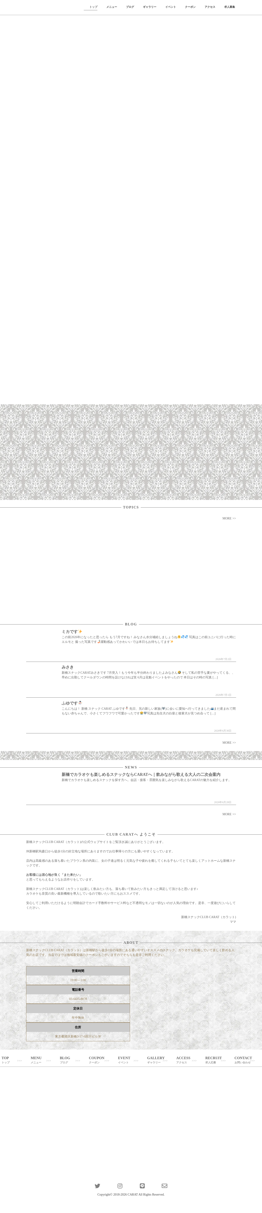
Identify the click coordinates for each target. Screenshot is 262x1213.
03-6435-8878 (78, 999)
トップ (93, 6)
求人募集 (229, 6)
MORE (226, 518)
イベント (170, 6)
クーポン (190, 6)
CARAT (133, 1194)
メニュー (111, 6)
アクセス (210, 6)
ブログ (130, 6)
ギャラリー (149, 6)
